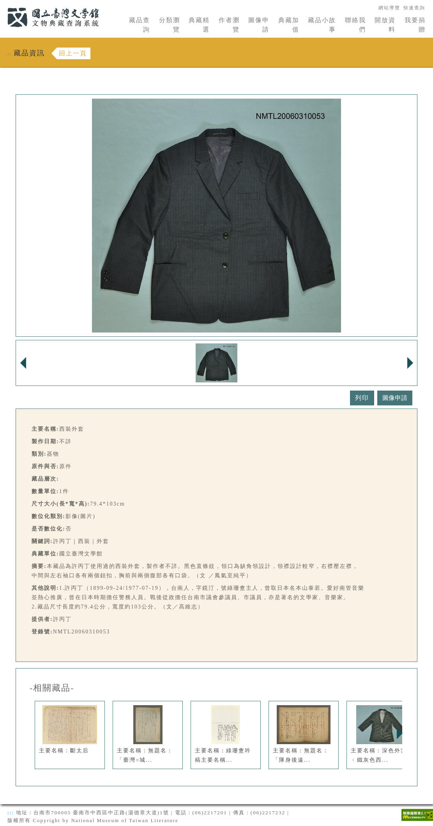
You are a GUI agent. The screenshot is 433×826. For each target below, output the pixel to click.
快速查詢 (414, 8)
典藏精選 (199, 25)
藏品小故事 (322, 25)
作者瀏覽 (229, 25)
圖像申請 (258, 25)
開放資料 (385, 25)
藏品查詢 (139, 25)
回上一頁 (73, 53)
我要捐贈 (415, 25)
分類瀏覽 (169, 25)
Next (399, 733)
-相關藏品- (52, 688)
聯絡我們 (355, 25)
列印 (362, 397)
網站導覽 (389, 8)
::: (2, 4)
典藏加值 (288, 25)
